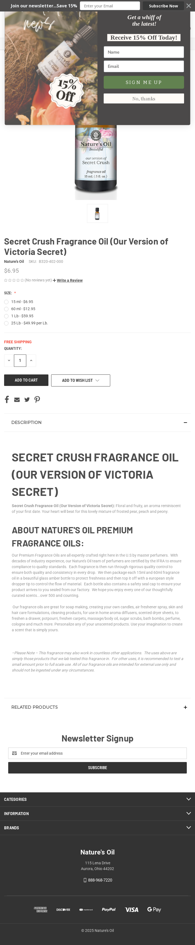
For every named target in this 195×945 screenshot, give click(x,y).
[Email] (144, 881)
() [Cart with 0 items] (186, 20)
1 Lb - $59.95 (22, 316)
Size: (8, 293)
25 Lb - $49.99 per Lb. (29, 323)
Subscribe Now (163, 5)
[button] (97, 5)
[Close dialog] (184, 797)
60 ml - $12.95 (23, 309)
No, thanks (143, 913)
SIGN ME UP (144, 897)
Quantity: (13, 348)
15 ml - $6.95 (22, 302)
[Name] (144, 867)
